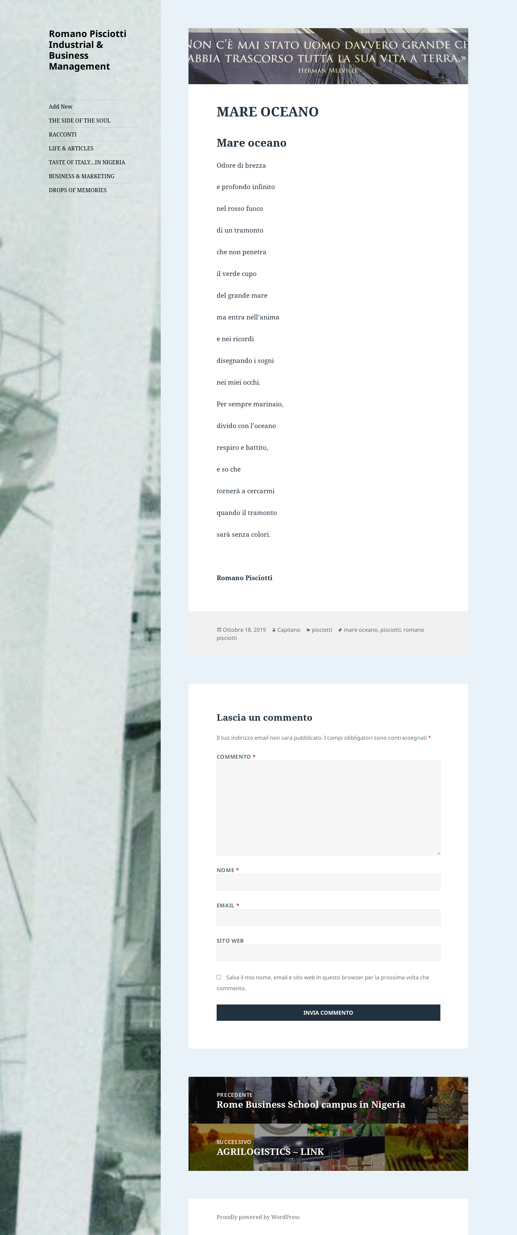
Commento (236, 756)
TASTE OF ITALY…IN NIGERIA (87, 162)
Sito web (230, 940)
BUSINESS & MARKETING (81, 176)
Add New (61, 106)
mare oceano (361, 629)
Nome (228, 870)
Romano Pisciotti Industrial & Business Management (87, 49)
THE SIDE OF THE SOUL (80, 120)
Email (228, 905)
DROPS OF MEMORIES (78, 190)
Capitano (288, 629)
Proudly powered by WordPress (258, 1217)
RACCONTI (63, 134)
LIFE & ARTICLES (71, 148)
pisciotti (322, 629)
